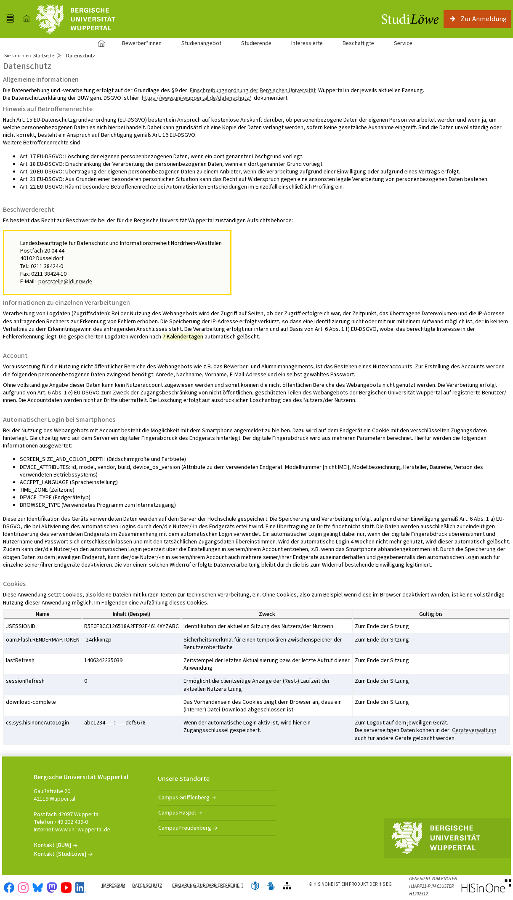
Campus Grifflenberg (184, 797)
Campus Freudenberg (184, 828)
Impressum (113, 885)
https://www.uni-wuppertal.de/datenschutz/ (196, 98)
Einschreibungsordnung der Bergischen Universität (253, 90)
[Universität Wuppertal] (76, 19)
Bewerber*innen (137, 43)
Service (398, 43)
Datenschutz (147, 885)
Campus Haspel (177, 813)
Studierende (256, 43)
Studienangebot (196, 43)
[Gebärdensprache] (271, 886)
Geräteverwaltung (474, 730)
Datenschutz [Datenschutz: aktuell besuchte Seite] (80, 55)
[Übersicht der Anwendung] (287, 886)
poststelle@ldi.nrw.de (65, 281)
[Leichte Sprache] (255, 886)
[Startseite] (26, 19)
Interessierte (307, 43)
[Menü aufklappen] (10, 19)
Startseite (101, 43)
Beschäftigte (358, 43)
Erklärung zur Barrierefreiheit (208, 885)
